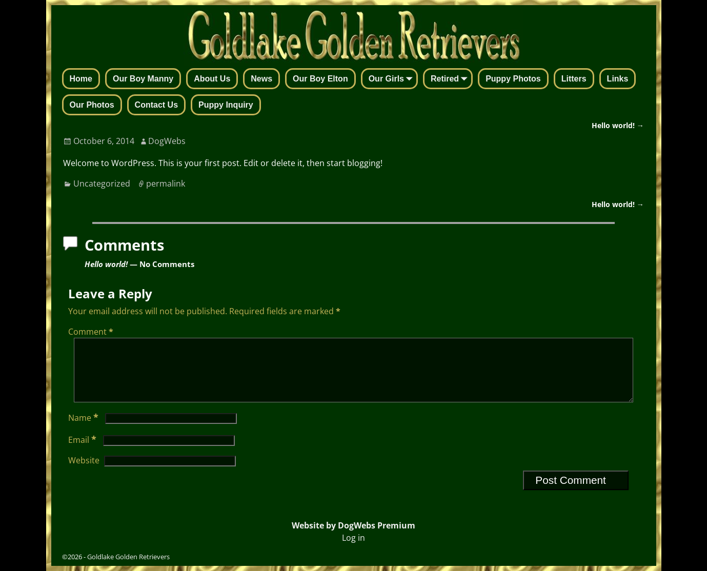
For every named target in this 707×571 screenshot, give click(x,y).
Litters (574, 78)
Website (83, 472)
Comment (91, 331)
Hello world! (618, 125)
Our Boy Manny (143, 78)
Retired (451, 79)
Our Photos (92, 104)
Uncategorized (101, 183)
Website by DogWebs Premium (353, 525)
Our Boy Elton (320, 78)
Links (618, 78)
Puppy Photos (513, 78)
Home (81, 78)
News (261, 78)
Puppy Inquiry (225, 104)
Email (83, 452)
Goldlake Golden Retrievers (128, 556)
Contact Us (156, 104)
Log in (353, 537)
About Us (212, 78)
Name (84, 430)
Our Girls (392, 79)
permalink (165, 183)
